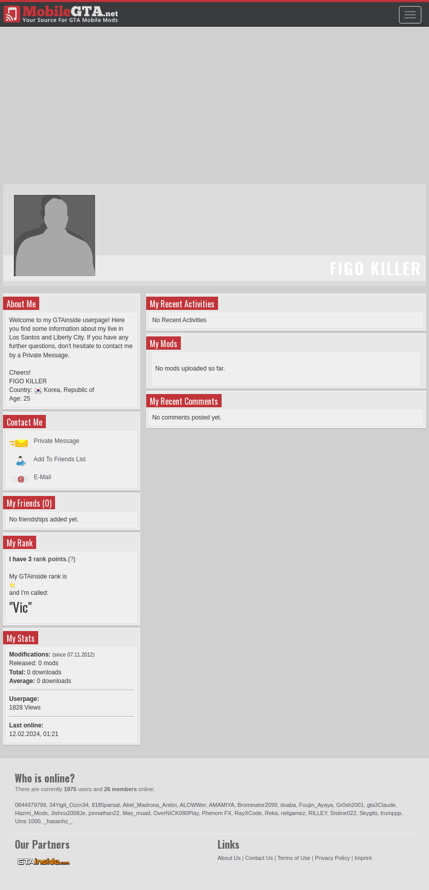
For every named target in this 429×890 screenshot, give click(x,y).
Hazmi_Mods (31, 813)
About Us (229, 858)
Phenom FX (216, 813)
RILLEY (317, 813)
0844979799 (30, 805)
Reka (271, 813)
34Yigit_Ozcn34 (69, 805)
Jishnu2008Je (68, 813)
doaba (288, 805)
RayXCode (247, 813)
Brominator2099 (257, 805)
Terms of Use (293, 858)
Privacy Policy (332, 858)
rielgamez (293, 813)
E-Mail (42, 477)
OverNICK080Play (176, 813)
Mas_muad (136, 813)
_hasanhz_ (57, 821)
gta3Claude (381, 805)
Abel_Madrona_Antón (150, 805)
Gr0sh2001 (350, 805)
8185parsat (106, 805)
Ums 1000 (27, 821)
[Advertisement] (215, 110)
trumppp (391, 813)
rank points (49, 559)
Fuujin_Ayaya (316, 805)
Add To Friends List (60, 458)
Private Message (56, 440)
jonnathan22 (104, 813)
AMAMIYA (221, 805)
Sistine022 (343, 813)
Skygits (368, 813)
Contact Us (259, 858)
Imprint (363, 858)
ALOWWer (193, 805)
